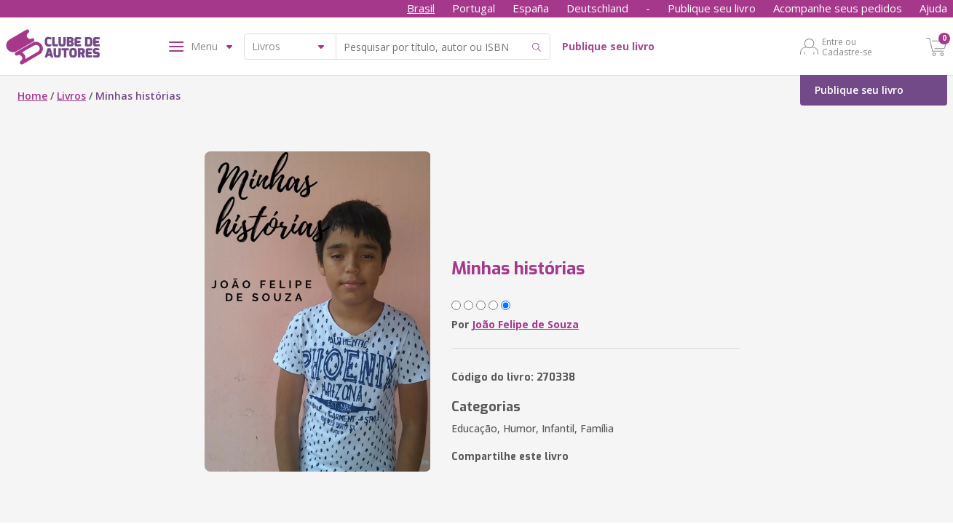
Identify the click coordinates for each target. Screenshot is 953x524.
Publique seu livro (712, 8)
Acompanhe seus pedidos (837, 8)
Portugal (473, 8)
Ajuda (933, 8)
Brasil (421, 8)
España (531, 8)
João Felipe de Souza (525, 324)
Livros (71, 96)
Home (32, 96)
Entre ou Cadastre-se (847, 46)
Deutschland (597, 8)
